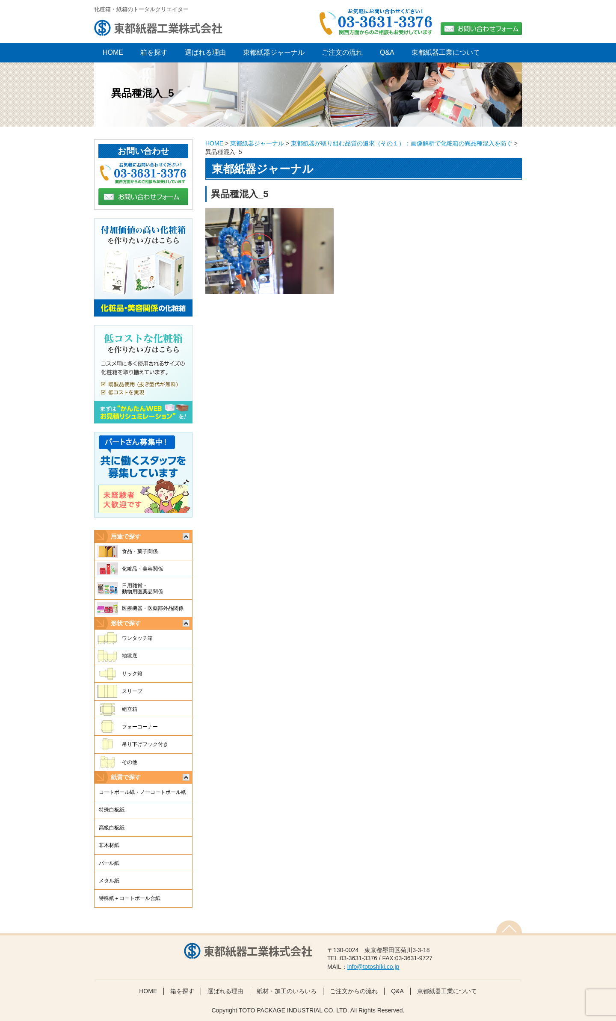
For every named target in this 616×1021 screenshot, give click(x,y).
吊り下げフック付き (145, 744)
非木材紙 (109, 845)
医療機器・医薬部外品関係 (153, 608)
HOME (214, 143)
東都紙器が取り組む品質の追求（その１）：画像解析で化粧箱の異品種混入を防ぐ (401, 143)
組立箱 (129, 709)
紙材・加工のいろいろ (287, 991)
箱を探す (154, 52)
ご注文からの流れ (354, 991)
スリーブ (132, 691)
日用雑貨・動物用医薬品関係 (142, 589)
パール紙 (109, 863)
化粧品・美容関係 (142, 569)
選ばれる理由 (205, 52)
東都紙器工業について (446, 52)
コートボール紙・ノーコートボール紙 (142, 792)
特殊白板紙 (111, 810)
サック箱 (132, 674)
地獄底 (129, 656)
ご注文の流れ (342, 52)
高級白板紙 (111, 828)
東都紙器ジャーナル (274, 52)
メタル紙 (109, 881)
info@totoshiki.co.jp (373, 966)
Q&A (387, 52)
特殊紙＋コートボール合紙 (129, 898)
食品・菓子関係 (140, 551)
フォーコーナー (140, 727)
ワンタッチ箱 (137, 638)
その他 (129, 762)
